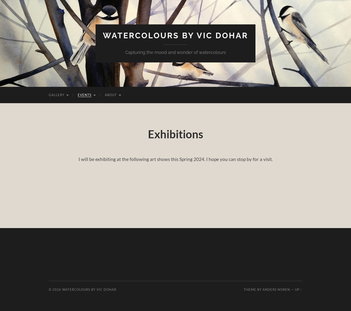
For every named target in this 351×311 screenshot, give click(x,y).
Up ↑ (298, 289)
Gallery (56, 95)
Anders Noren (276, 289)
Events (84, 95)
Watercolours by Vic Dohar (175, 35)
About (111, 95)
